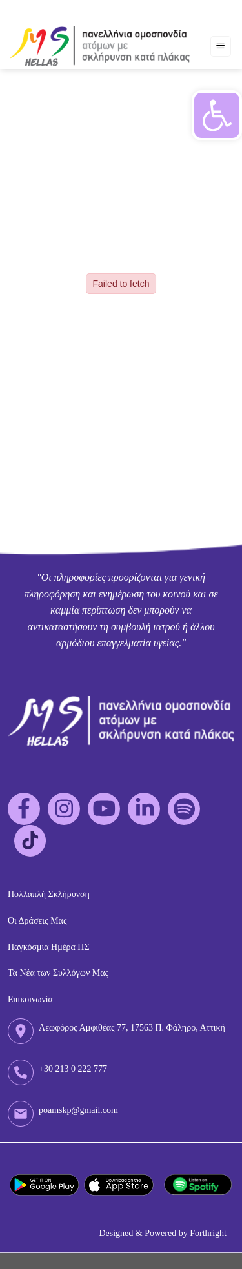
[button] (217, 115)
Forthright (208, 1233)
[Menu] (221, 46)
